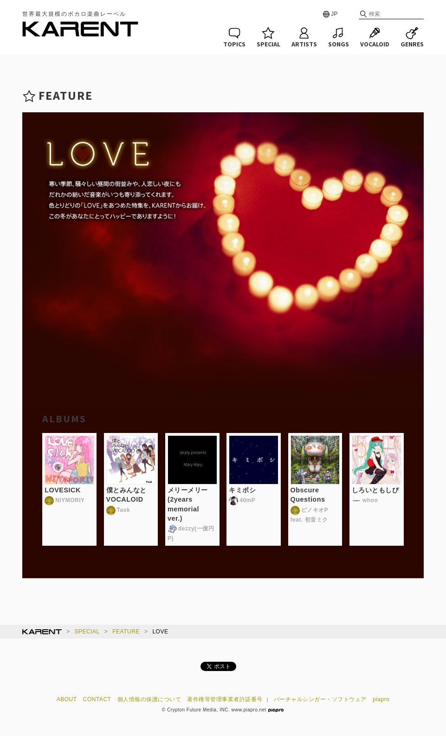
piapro (381, 699)
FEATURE (126, 631)
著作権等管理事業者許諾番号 (225, 699)
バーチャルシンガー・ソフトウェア (320, 699)
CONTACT (97, 699)
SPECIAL (87, 631)
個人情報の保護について (149, 699)
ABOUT (67, 699)
